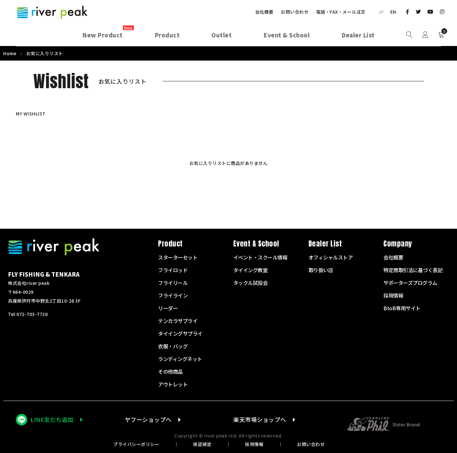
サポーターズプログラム (410, 282)
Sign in (425, 35)
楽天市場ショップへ (259, 419)
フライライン (173, 295)
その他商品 (170, 371)
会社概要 (264, 12)
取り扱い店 (320, 270)
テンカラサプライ (177, 321)
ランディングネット (180, 359)
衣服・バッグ (173, 346)
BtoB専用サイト (402, 308)
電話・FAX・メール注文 (341, 12)
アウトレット (173, 384)
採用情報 (254, 444)
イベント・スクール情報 (260, 257)
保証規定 (202, 444)
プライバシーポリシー (136, 444)
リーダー (168, 308)
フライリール (173, 282)
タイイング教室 (250, 270)
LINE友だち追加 (52, 419)
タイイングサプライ (180, 333)
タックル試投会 (250, 282)
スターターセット (177, 257)
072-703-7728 (32, 314)
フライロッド (173, 270)
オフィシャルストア (330, 257)
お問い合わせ (294, 12)
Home (9, 53)
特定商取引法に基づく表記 (412, 270)
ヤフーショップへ (148, 419)
